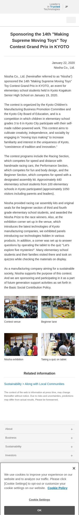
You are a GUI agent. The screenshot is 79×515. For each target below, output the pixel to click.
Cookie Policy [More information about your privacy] (57, 490)
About (8, 428)
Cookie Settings (39, 501)
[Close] (74, 470)
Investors (10, 455)
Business (10, 437)
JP (66, 6)
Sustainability (13, 446)
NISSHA (16, 7)
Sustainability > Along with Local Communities (34, 384)
